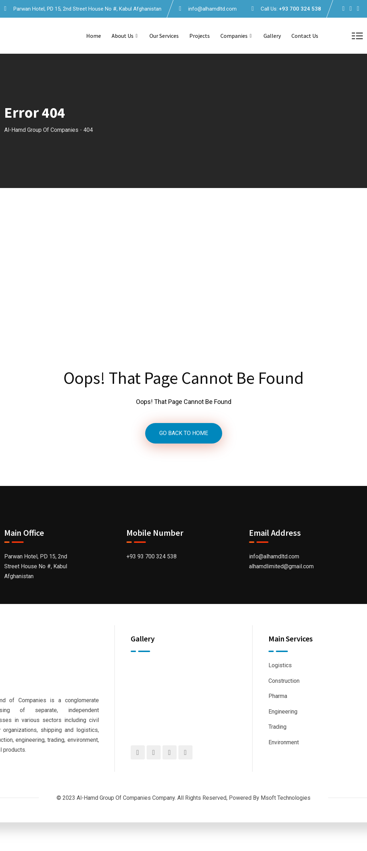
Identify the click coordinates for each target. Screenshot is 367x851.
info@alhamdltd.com (212, 9)
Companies (234, 35)
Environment (283, 742)
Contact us (304, 35)
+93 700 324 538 (300, 9)
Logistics (280, 665)
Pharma (277, 696)
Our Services (164, 35)
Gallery (272, 35)
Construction (284, 680)
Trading (277, 726)
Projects (199, 35)
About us (123, 35)
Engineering (282, 711)
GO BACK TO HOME (183, 433)
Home (93, 35)
